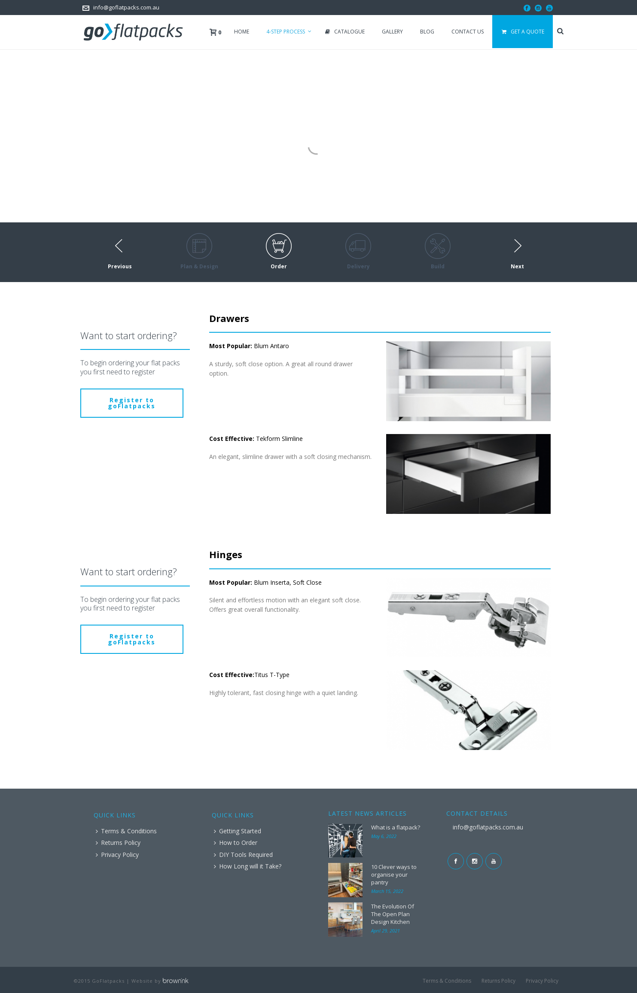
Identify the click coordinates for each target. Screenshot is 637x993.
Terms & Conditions (126, 831)
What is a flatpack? (395, 827)
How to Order (235, 842)
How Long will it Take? (247, 866)
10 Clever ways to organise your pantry (394, 874)
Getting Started (237, 831)
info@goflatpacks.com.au (126, 7)
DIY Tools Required (243, 854)
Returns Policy (118, 842)
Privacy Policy (117, 854)
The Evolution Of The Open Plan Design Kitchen (392, 914)
